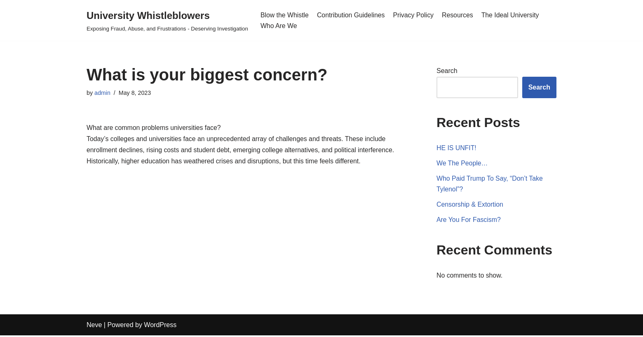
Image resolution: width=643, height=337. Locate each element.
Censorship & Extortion (470, 205)
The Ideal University (512, 15)
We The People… (462, 163)
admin (102, 93)
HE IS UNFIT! (456, 148)
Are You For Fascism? (468, 221)
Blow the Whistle (284, 15)
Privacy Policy (415, 15)
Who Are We (279, 25)
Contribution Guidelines (351, 15)
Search (447, 71)
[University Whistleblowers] (167, 20)
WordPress (160, 326)
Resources (459, 15)
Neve (94, 326)
